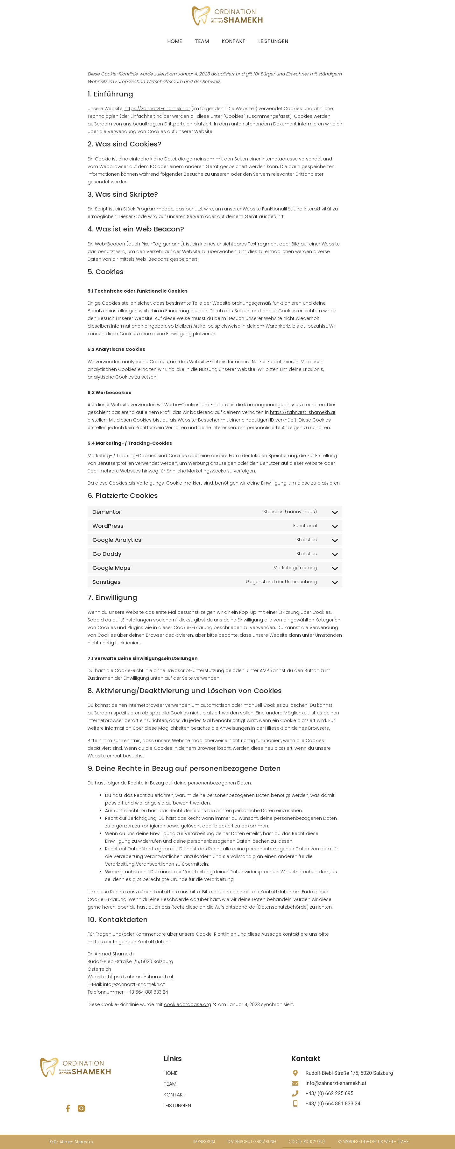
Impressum (204, 1141)
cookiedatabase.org (187, 1004)
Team (202, 41)
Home (174, 41)
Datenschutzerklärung (252, 1141)
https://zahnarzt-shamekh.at (157, 108)
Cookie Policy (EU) (307, 1141)
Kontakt (233, 41)
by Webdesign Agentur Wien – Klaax (373, 1141)
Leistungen (273, 41)
